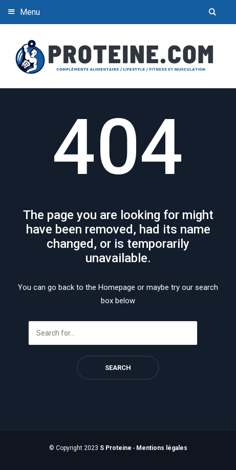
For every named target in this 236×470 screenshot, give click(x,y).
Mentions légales (161, 448)
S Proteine (116, 448)
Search (118, 367)
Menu (22, 11)
